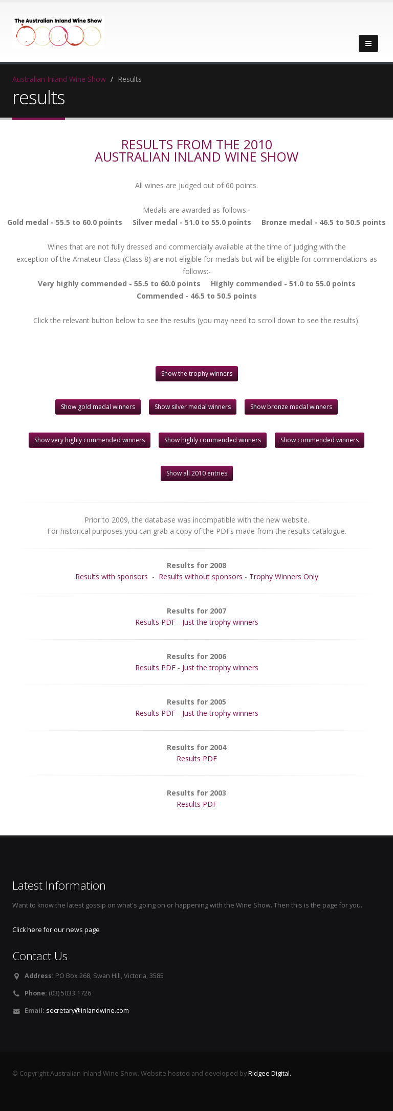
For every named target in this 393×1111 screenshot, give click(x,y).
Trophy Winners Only (283, 576)
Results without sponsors (201, 576)
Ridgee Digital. (269, 1073)
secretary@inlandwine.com (87, 1010)
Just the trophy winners (220, 622)
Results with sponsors (111, 576)
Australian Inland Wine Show (59, 79)
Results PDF (155, 622)
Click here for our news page (56, 929)
